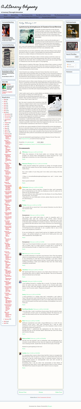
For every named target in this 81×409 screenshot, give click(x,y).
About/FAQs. (14, 15)
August (7, 122)
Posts (69, 64)
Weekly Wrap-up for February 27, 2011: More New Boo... (8, 149)
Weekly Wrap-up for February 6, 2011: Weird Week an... (8, 300)
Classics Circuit (35, 144)
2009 (5, 323)
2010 (5, 321)
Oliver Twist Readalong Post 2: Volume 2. (8, 228)
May (6, 128)
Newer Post (22, 392)
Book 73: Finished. (8, 252)
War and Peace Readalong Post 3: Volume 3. (8, 257)
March (7, 131)
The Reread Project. (9, 17)
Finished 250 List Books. (49, 17)
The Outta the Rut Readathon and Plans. (8, 222)
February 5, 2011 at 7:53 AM (35, 269)
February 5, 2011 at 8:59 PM (33, 294)
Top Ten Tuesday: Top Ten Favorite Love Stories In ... (8, 247)
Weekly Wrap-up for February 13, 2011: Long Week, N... (8, 264)
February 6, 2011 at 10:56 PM (38, 338)
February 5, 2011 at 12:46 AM (32, 253)
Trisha (24, 205)
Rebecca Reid (26, 338)
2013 (5, 108)
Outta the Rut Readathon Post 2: (8, 214)
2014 (5, 107)
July (6, 124)
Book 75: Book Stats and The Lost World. (8, 234)
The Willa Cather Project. (43, 15)
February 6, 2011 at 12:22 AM (40, 309)
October (7, 117)
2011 (5, 112)
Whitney (25, 152)
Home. (6, 15)
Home (41, 392)
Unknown (25, 187)
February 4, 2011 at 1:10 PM (36, 187)
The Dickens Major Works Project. (29, 17)
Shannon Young (27, 163)
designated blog (25, 138)
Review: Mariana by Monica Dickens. (8, 142)
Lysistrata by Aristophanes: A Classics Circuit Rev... (8, 307)
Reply (23, 159)
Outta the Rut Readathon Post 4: (8, 197)
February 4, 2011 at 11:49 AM (39, 163)
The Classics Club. (27, 15)
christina (25, 269)
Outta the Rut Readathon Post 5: (8, 193)
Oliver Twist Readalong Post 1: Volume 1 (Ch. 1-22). (8, 289)
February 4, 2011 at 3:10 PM (37, 215)
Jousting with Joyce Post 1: (8, 294)
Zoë (23, 253)
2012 (5, 110)
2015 (5, 105)
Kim (23, 320)
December (7, 114)
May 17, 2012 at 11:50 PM (33, 353)
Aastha (24, 353)
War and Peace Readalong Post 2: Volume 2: (8, 314)
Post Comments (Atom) (44, 397)
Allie (26, 142)
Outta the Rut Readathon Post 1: (8, 218)
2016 (5, 103)
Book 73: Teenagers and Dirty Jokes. (8, 283)
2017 (5, 101)
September (8, 119)
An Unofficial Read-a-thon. (8, 239)
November (8, 116)
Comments (70, 66)
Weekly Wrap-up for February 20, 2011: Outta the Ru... (8, 207)
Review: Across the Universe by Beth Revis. (8, 178)
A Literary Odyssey (19, 7)
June (6, 126)
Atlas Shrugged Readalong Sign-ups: (8, 271)
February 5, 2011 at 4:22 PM (35, 281)
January (7, 319)
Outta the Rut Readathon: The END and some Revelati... (8, 187)
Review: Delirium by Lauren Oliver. (8, 172)
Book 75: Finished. (8, 183)
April (6, 130)
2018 (5, 99)
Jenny (24, 294)
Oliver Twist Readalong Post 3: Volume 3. (8, 137)
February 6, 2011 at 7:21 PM (32, 320)
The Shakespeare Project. (62, 15)
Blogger (50, 406)
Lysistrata (48, 144)
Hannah (24, 281)
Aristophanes (27, 144)
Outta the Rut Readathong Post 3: (8, 201)
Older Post (58, 392)
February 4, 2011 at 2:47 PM (34, 205)
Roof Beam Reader (27, 309)
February (7, 133)
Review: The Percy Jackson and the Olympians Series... (8, 166)
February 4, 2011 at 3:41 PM (37, 242)
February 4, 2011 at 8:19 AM (35, 152)
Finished (42, 144)
